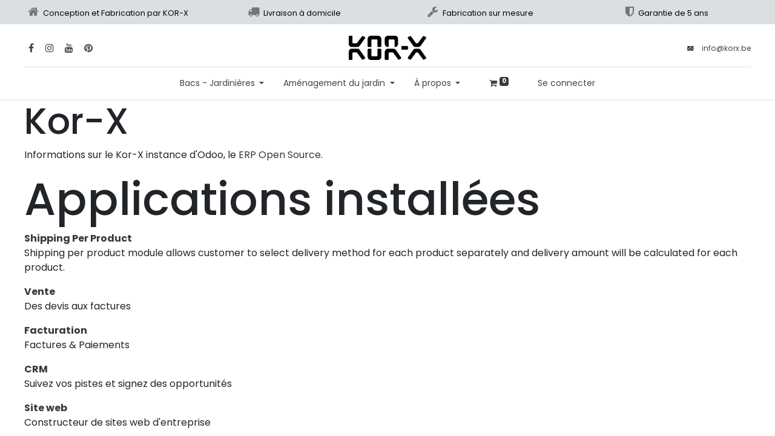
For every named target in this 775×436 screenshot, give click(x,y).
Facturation (55, 330)
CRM (36, 369)
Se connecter (566, 83)
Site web (45, 408)
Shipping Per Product (78, 238)
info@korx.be (726, 48)
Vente (39, 292)
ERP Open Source (280, 155)
